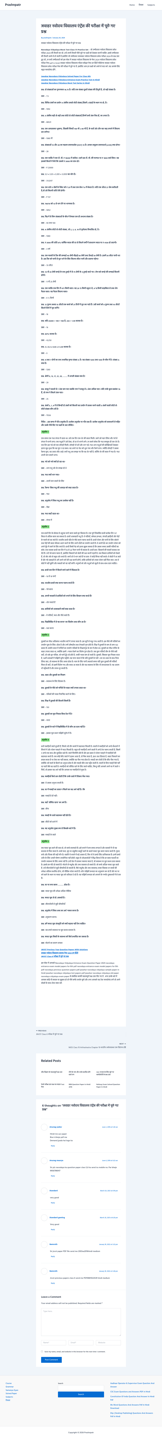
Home (132, 5)
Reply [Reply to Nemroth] (53, 1257)
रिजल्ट (141, 5)
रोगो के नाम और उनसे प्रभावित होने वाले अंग (79, 1074)
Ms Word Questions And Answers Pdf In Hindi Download (130, 1406)
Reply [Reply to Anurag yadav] (53, 1146)
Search (60, 1383)
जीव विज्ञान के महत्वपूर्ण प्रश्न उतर (51, 1072)
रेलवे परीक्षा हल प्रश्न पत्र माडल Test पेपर (52, 1086)
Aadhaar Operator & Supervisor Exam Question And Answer (133, 1385)
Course (9, 1383)
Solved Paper (11, 1393)
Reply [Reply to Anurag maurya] (53, 1176)
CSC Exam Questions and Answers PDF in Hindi (130, 1392)
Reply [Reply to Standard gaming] (53, 1230)
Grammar (10, 1387)
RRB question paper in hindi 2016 (79, 1086)
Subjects (151, 5)
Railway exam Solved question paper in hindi (108, 1086)
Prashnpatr (13, 5)
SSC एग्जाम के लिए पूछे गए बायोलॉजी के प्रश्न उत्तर (105, 1074)
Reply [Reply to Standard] (53, 1203)
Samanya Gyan (12, 1390)
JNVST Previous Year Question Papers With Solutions (65, 949)
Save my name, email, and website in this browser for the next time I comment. (75, 1352)
